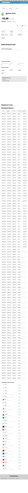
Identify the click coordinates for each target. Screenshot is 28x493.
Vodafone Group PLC (8, 451)
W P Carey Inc (7, 430)
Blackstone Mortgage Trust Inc (9, 439)
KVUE (24, 0)
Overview (3, 21)
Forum (14, 21)
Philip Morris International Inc (9, 457)
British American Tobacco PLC (9, 406)
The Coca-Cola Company (9, 463)
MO (13, 0)
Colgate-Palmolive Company (9, 469)
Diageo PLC (6, 400)
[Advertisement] (14, 91)
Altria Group (7, 412)
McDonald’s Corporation (8, 472)
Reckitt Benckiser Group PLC (9, 481)
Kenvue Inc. (6, 436)
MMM (9, 0)
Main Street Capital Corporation (10, 433)
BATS (16, 0)
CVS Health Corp (7, 454)
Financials (9, 21)
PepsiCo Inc (6, 424)
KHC (21, 0)
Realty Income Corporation (9, 421)
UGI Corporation (7, 460)
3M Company (7, 475)
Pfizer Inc (6, 415)
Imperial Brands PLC (8, 418)
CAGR (4, 79)
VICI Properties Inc (8, 442)
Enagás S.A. (6, 403)
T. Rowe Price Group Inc (8, 427)
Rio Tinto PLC (7, 397)
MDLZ (19, 0)
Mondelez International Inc (9, 466)
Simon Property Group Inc (9, 445)
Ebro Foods (6, 448)
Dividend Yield (6, 80)
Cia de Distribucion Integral (9, 409)
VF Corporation (7, 478)
